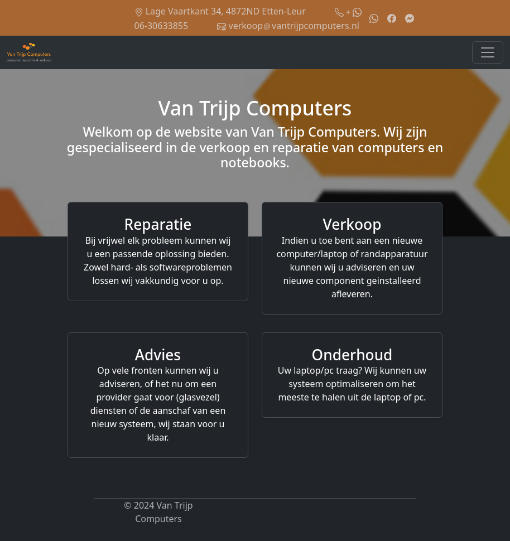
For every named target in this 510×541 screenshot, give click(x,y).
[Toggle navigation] (487, 52)
